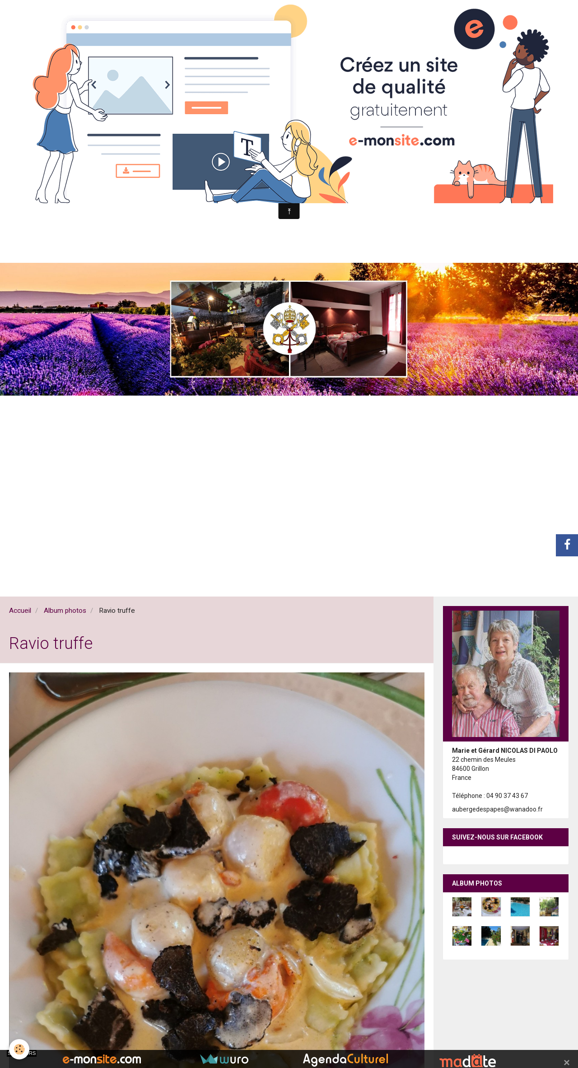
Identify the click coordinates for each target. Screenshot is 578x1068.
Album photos (65, 610)
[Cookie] (19, 1049)
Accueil (20, 610)
